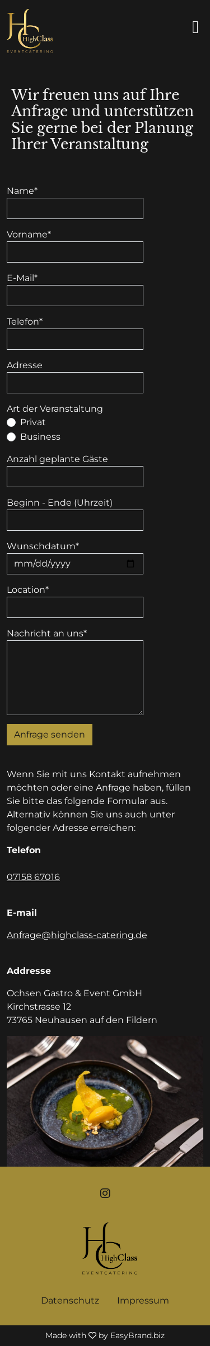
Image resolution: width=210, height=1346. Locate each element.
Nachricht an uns (47, 633)
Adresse (25, 365)
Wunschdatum (43, 546)
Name (22, 191)
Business (40, 436)
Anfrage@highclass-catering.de (77, 935)
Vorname (29, 234)
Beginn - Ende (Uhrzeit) (60, 502)
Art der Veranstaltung (55, 408)
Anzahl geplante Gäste (57, 459)
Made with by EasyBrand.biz (105, 1335)
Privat (33, 422)
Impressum (143, 1300)
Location (28, 589)
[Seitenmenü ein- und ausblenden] (197, 27)
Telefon (25, 321)
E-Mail (22, 278)
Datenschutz (70, 1300)
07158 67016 (33, 877)
